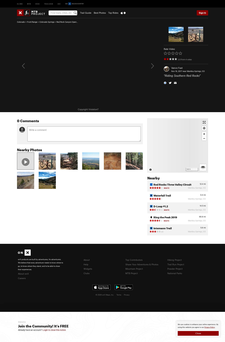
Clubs (87, 273)
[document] (198, 329)
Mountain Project (134, 268)
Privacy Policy (209, 327)
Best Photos (100, 12)
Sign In (202, 12)
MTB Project (131, 273)
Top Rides (113, 12)
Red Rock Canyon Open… (67, 22)
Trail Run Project (175, 264)
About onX (23, 273)
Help (86, 264)
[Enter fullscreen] (204, 122)
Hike (38, 4)
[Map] (177, 145)
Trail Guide (85, 12)
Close (198, 333)
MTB (29, 4)
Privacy (127, 295)
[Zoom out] (204, 138)
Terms (118, 295)
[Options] (203, 167)
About (87, 260)
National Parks (174, 273)
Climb (20, 4)
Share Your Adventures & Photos (141, 264)
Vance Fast (177, 68)
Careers (22, 278)
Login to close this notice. (54, 330)
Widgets (88, 268)
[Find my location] (204, 128)
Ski (59, 4)
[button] (165, 82)
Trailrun (48, 4)
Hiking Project (174, 260)
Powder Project (175, 268)
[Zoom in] (204, 134)
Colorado (21, 22)
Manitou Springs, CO (196, 71)
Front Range (32, 22)
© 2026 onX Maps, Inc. (105, 295)
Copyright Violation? (88, 109)
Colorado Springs (46, 22)
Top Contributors (134, 260)
